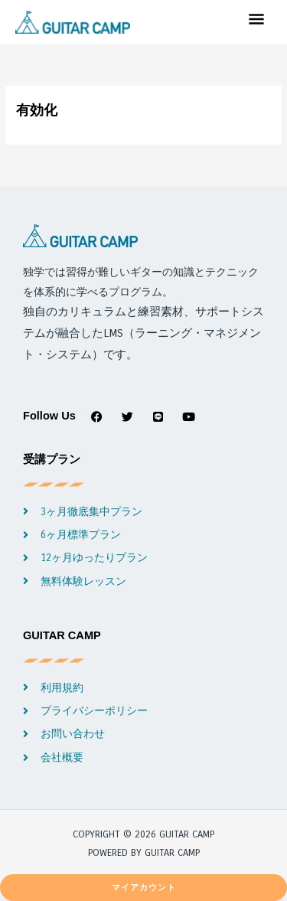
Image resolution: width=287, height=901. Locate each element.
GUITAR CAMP (62, 635)
